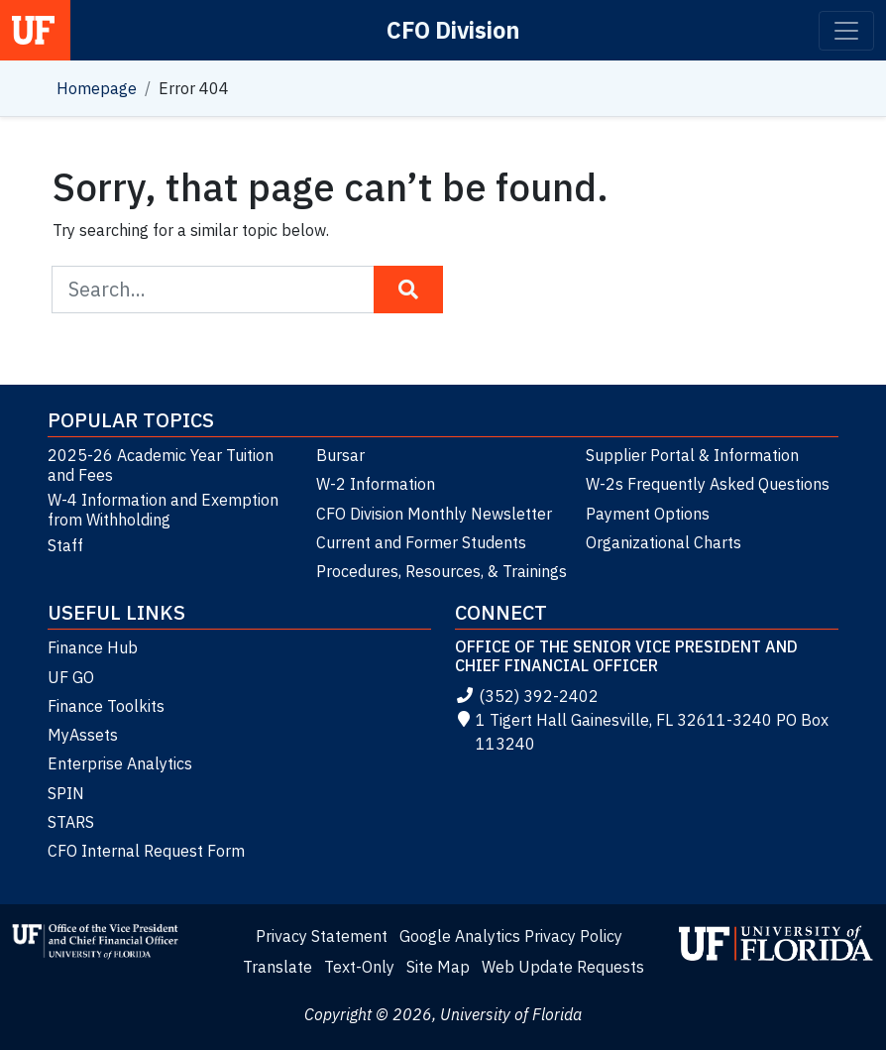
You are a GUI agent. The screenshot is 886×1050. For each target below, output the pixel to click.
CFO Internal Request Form (146, 851)
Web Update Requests (563, 967)
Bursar (340, 455)
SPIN (66, 793)
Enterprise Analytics (120, 763)
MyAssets (83, 735)
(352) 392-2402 (527, 696)
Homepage (96, 88)
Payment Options (648, 514)
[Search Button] (408, 289)
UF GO (71, 677)
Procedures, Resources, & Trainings (441, 571)
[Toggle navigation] (846, 31)
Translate (277, 967)
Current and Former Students (421, 542)
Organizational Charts (663, 542)
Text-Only (359, 967)
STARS (71, 822)
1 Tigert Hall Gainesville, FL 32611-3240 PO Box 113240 (642, 732)
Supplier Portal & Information (692, 455)
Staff (65, 545)
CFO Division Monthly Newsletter (434, 514)
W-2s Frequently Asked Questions (708, 484)
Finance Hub (93, 647)
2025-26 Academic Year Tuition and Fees (161, 465)
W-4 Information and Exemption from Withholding (163, 509)
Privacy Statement (322, 936)
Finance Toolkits (106, 706)
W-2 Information (375, 484)
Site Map (438, 967)
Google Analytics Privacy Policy (510, 936)
